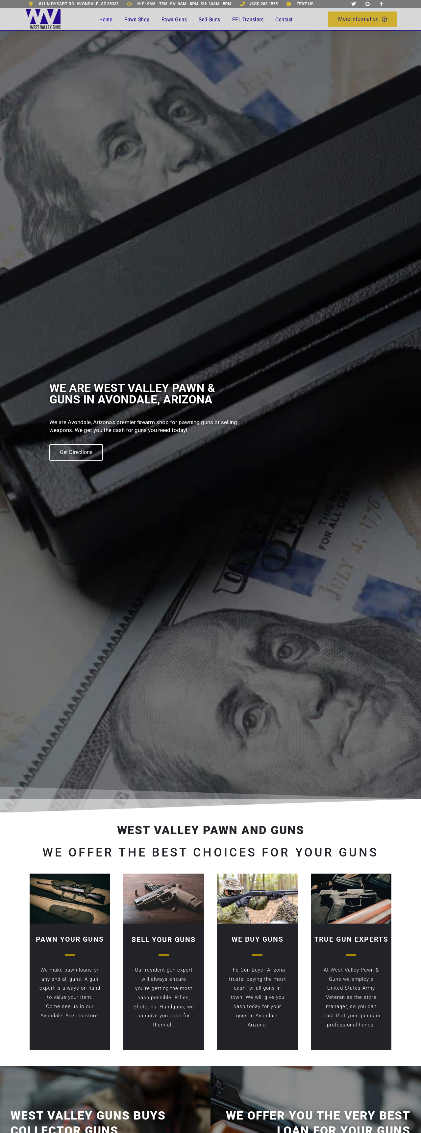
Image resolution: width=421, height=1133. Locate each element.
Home (105, 19)
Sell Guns (209, 19)
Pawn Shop (137, 19)
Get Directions (76, 452)
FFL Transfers (248, 19)
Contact (284, 19)
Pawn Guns (174, 19)
